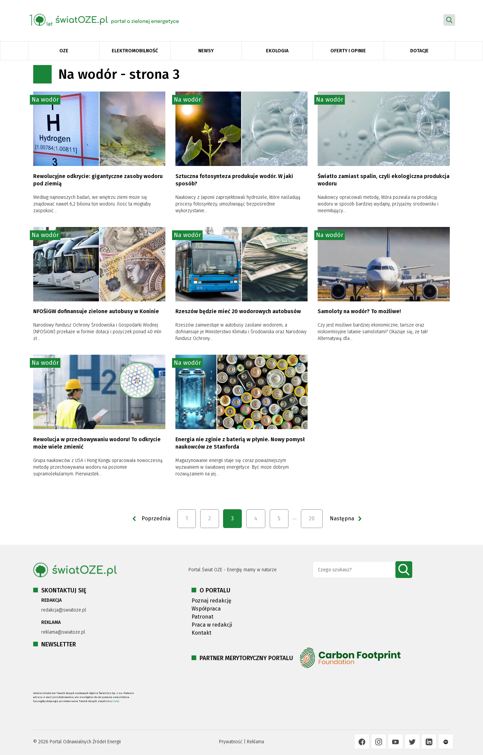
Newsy (206, 51)
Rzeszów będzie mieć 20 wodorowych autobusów (238, 311)
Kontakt (201, 633)
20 (312, 518)
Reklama (255, 742)
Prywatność (231, 742)
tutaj (116, 701)
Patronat (202, 617)
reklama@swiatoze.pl (63, 632)
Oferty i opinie (348, 51)
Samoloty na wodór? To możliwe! (359, 311)
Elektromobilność (135, 51)
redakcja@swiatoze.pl (63, 610)
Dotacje (419, 51)
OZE (63, 51)
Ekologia (277, 51)
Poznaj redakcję (211, 600)
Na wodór (45, 99)
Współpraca (206, 608)
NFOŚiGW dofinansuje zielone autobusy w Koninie (96, 311)
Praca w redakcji (212, 625)
